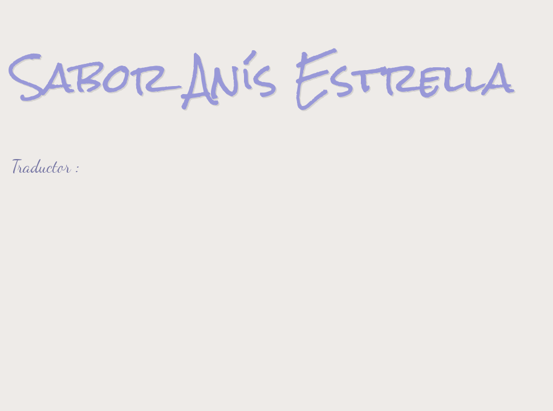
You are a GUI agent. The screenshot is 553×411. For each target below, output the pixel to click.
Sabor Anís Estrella (262, 77)
